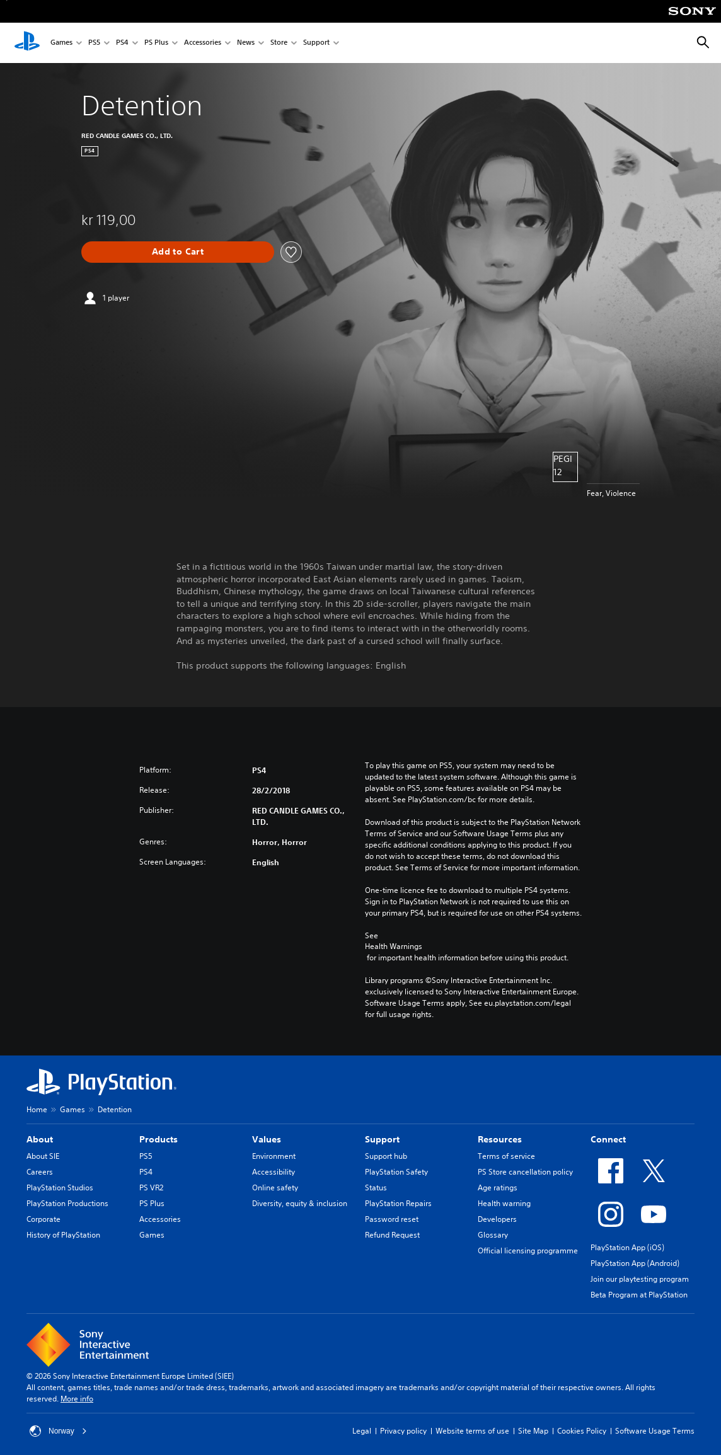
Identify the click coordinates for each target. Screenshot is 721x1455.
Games (61, 43)
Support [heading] (382, 1139)
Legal (361, 1430)
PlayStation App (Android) (635, 1263)
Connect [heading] (608, 1139)
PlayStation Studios (59, 1187)
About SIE (42, 1156)
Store (278, 43)
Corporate (43, 1219)
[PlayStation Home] (27, 43)
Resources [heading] (500, 1139)
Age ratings (497, 1187)
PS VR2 (151, 1187)
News (246, 43)
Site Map (533, 1430)
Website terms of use (472, 1430)
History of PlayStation (63, 1234)
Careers (39, 1171)
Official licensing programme (528, 1250)
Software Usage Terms (655, 1430)
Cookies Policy (581, 1430)
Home (36, 1109)
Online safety (275, 1187)
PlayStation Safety (396, 1171)
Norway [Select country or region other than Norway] (58, 1431)
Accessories (202, 43)
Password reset (391, 1219)
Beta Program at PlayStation (639, 1294)
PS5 (94, 43)
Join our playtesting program (640, 1279)
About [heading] (39, 1139)
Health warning (504, 1203)
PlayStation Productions (67, 1203)
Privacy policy (403, 1430)
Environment (274, 1156)
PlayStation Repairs (398, 1203)
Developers (497, 1219)
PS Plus (156, 43)
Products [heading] (158, 1139)
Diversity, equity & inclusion (299, 1203)
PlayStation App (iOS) (627, 1247)
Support (316, 43)
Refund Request (392, 1234)
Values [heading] (266, 1139)
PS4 (122, 43)
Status (376, 1187)
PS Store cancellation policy (525, 1171)
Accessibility (273, 1171)
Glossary (493, 1234)
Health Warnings (393, 946)
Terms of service (506, 1156)
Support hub (386, 1156)
